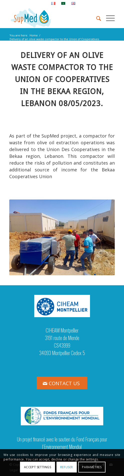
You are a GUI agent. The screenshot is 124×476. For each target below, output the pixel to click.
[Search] (96, 18)
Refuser (66, 467)
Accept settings (37, 467)
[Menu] (108, 18)
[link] (80, 103)
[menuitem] (53, 3)
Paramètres (92, 467)
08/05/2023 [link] (80, 103)
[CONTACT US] (62, 383)
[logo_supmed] (51, 18)
